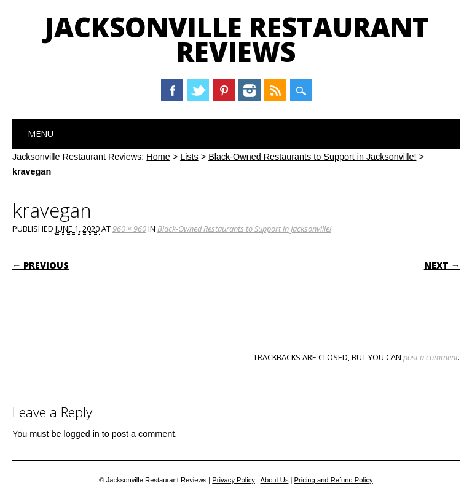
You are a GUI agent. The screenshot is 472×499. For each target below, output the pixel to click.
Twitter (198, 90)
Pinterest (224, 90)
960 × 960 (129, 228)
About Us (274, 480)
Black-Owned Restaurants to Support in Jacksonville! (312, 157)
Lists (189, 157)
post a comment (430, 357)
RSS (275, 90)
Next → (442, 265)
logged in (81, 434)
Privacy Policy (233, 480)
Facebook (172, 90)
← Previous (40, 265)
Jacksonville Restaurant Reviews (236, 39)
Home (158, 157)
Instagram (249, 90)
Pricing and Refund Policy (333, 480)
